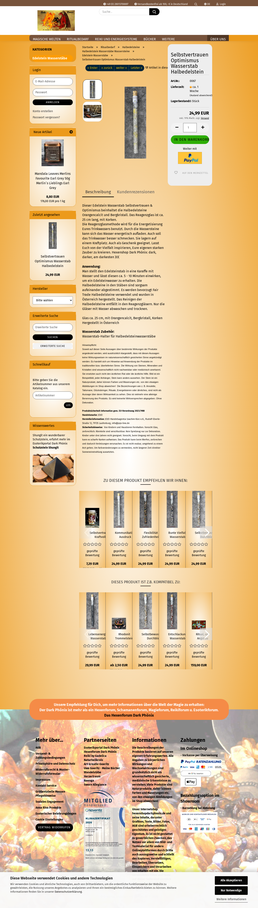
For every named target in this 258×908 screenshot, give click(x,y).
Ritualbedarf (78, 39)
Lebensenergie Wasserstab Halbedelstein (98, 637)
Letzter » (136, 68)
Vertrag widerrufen (54, 827)
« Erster (92, 68)
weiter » (121, 68)
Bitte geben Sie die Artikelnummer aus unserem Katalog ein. (51, 384)
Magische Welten (47, 39)
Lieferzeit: (177, 87)
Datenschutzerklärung (68, 891)
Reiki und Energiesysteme (116, 39)
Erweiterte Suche (52, 346)
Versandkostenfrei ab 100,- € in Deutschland (161, 4)
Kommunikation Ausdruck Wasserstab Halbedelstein (125, 535)
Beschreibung (98, 191)
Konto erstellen (43, 111)
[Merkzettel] (213, 14)
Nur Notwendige (231, 890)
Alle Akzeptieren (231, 880)
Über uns (218, 39)
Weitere (168, 39)
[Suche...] (154, 11)
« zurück (106, 68)
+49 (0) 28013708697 (115, 4)
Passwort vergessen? (46, 117)
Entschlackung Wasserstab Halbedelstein (177, 637)
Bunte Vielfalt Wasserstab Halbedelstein (177, 535)
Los (68, 405)
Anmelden (52, 102)
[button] (223, 14)
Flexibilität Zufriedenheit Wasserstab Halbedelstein (151, 535)
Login (221, 4)
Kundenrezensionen (136, 191)
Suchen (52, 337)
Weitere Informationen (231, 899)
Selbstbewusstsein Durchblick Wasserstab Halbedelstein (154, 637)
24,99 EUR (52, 275)
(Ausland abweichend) (201, 95)
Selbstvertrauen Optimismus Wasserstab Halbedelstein (53, 261)
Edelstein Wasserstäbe (49, 58)
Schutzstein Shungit (46, 447)
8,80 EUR (52, 197)
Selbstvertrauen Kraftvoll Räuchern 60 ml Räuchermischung (100, 535)
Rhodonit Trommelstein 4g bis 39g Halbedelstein (124, 637)
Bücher (149, 39)
